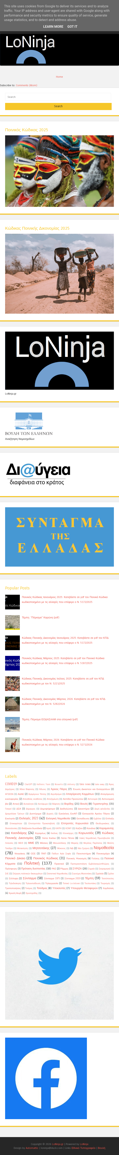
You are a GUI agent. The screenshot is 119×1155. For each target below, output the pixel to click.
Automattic (32, 1147)
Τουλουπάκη (90, 883)
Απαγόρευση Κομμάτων (80, 793)
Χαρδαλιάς (108, 888)
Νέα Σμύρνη (83, 848)
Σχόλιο (111, 874)
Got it (72, 27)
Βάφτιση (56, 804)
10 (82, 62)
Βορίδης (69, 803)
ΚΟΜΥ (68, 828)
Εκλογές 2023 (28, 818)
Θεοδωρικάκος (102, 823)
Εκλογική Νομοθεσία (58, 818)
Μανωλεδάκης (59, 843)
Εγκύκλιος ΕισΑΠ (68, 813)
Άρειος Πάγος (59, 789)
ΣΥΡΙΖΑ (77, 868)
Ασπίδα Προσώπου (73, 799)
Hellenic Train (43, 784)
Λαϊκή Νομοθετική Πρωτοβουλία (94, 838)
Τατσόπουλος (107, 878)
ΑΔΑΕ (21, 794)
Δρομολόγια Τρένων (14, 814)
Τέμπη (89, 878)
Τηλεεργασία (51, 883)
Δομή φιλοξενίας (102, 809)
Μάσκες (44, 843)
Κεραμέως (40, 833)
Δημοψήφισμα (47, 808)
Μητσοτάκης (41, 848)
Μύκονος (61, 848)
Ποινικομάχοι (103, 853)
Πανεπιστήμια (83, 853)
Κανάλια (91, 828)
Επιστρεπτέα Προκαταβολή (41, 823)
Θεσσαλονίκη (11, 828)
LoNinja (84, 1144)
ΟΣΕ (33, 853)
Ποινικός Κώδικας (45, 858)
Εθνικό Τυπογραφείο (83, 1147)
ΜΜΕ (31, 842)
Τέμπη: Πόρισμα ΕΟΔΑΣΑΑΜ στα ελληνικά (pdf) (50, 719)
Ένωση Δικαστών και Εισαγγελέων (91, 789)
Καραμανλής (106, 828)
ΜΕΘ (20, 843)
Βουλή (84, 803)
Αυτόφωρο (43, 804)
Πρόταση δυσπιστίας (33, 868)
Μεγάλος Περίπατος (92, 843)
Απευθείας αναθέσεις (32, 799)
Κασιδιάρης (19, 833)
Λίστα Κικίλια (49, 838)
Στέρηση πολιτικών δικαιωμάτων (28, 874)
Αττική (16, 803)
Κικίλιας (54, 833)
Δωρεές (50, 814)
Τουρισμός (105, 883)
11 (89, 62)
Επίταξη (110, 818)
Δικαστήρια (84, 808)
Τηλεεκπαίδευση (33, 883)
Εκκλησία (10, 818)
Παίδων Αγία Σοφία (61, 854)
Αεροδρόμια (56, 794)
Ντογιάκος (20, 853)
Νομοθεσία (104, 847)
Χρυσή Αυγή (15, 893)
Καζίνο (79, 828)
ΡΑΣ (54, 868)
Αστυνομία (93, 799)
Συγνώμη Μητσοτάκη (81, 874)
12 (95, 62)
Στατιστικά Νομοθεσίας (57, 874)
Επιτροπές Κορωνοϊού (75, 823)
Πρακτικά (59, 863)
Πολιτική (31, 863)
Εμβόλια (97, 818)
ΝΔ (71, 848)
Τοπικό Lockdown (71, 883)
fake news (85, 784)
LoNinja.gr (57, 1144)
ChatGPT (28, 784)
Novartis (59, 784)
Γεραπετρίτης (100, 803)
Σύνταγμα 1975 (52, 878)
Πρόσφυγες (11, 868)
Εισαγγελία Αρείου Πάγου (96, 813)
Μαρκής (75, 843)
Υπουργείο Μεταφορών (84, 888)
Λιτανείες (9, 843)
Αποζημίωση (53, 799)
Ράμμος (64, 868)
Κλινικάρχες (68, 833)
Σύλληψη (13, 878)
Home (59, 76)
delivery (71, 784)
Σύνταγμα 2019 (72, 878)
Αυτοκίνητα (29, 804)
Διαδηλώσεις (66, 808)
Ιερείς (49, 828)
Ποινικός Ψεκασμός (76, 858)
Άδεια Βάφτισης (27, 789)
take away (99, 784)
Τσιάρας (29, 888)
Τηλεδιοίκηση (15, 883)
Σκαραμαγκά (104, 869)
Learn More (53, 27)
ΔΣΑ (18, 808)
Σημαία (91, 869)
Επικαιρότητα (16, 823)
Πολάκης (95, 858)
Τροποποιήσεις (13, 888)
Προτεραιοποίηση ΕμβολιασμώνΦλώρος (90, 864)
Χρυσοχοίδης (32, 893)
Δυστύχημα (35, 813)
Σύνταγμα (29, 878)
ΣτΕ (7, 874)
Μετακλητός (22, 848)
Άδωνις (42, 789)
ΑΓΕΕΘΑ (9, 794)
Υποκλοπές (59, 888)
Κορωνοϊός (86, 833)
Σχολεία (100, 873)
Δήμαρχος (30, 809)
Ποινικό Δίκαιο (15, 858)
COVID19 (11, 784)
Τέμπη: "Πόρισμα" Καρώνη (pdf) (40, 617)
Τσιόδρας (42, 888)
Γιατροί (8, 809)
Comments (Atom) (26, 85)
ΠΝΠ (43, 853)
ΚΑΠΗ (58, 828)
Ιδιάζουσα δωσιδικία (31, 828)
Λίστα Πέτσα (67, 838)
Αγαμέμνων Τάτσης (37, 794)
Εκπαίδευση (82, 818)
